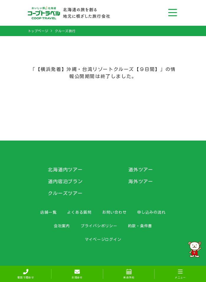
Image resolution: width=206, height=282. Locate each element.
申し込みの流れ (151, 212)
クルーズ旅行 (65, 31)
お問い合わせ (114, 212)
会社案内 (62, 225)
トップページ (38, 31)
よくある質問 (79, 212)
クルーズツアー (65, 193)
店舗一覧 (48, 212)
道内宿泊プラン (65, 181)
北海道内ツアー (65, 169)
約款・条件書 (140, 225)
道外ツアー (140, 169)
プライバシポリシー (99, 225)
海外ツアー (140, 181)
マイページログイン (103, 239)
